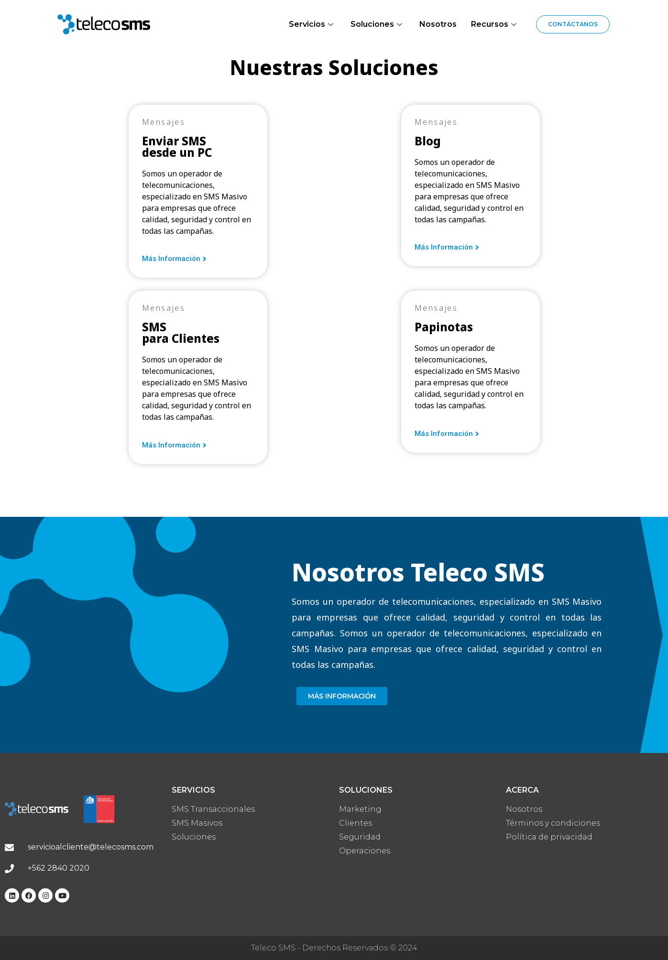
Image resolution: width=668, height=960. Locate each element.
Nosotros (438, 24)
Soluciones (376, 24)
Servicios (311, 24)
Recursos (493, 24)
